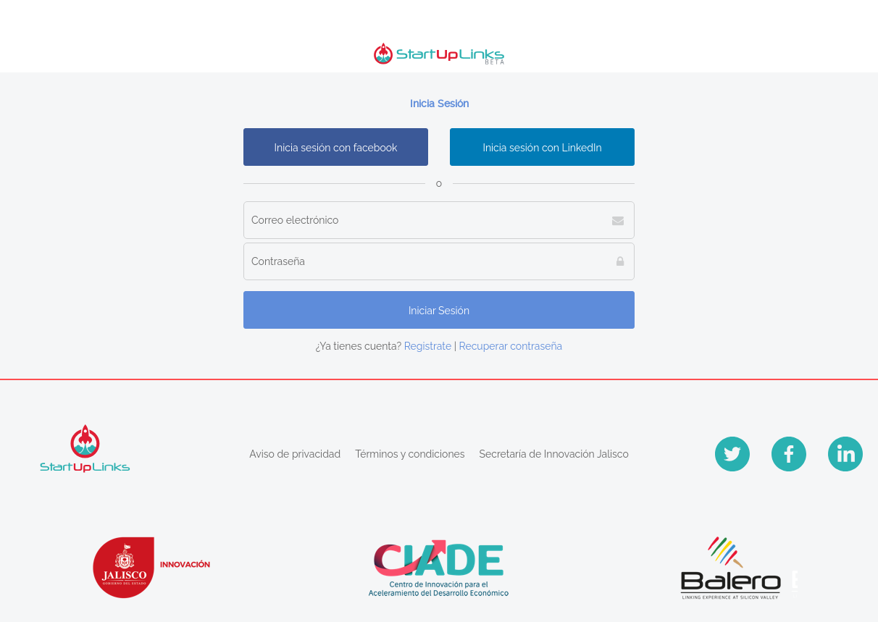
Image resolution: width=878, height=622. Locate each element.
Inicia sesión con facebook (336, 148)
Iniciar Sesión (439, 310)
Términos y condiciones (409, 454)
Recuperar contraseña (511, 346)
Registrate (428, 346)
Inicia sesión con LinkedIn (541, 148)
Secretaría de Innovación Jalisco (554, 454)
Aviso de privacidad (294, 454)
